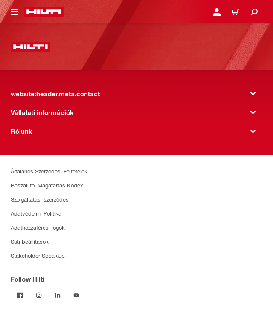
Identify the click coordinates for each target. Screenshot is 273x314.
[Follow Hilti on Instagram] (38, 295)
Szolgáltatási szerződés (40, 199)
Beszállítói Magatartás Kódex (47, 185)
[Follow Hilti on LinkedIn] (57, 295)
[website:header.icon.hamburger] (14, 12)
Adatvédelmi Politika (36, 213)
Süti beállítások (30, 241)
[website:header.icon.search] (254, 12)
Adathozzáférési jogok (38, 227)
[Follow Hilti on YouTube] (76, 295)
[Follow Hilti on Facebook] (20, 295)
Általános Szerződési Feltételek (49, 171)
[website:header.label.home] (44, 12)
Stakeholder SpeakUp (38, 255)
